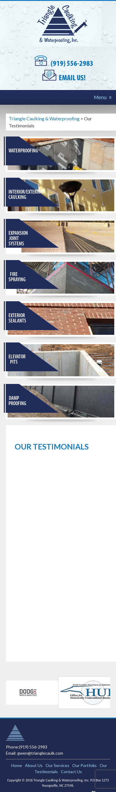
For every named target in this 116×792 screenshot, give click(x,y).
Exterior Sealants (17, 318)
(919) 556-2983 (72, 64)
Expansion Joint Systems (18, 239)
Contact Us (71, 771)
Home (16, 765)
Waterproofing (23, 151)
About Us (34, 765)
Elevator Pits (17, 359)
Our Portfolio (84, 765)
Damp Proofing (17, 401)
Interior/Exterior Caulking (26, 194)
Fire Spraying (17, 277)
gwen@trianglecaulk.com (40, 753)
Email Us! (72, 78)
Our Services (57, 765)
